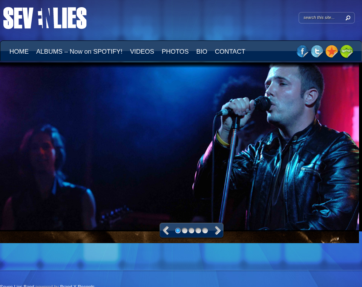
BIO (201, 51)
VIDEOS (142, 51)
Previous (166, 230)
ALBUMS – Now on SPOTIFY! (79, 51)
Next (218, 230)
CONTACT (230, 51)
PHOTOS (175, 51)
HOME (19, 51)
